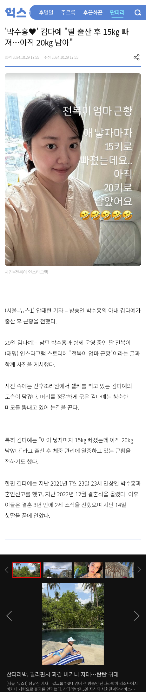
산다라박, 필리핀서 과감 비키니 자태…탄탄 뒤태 (62, 674)
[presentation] (7, 569)
